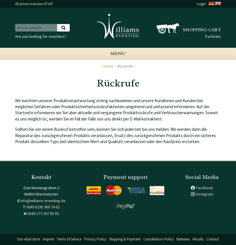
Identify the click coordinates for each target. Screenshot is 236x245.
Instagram (204, 194)
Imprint (48, 239)
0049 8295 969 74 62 (43, 207)
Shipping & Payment (125, 239)
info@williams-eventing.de (42, 200)
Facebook (204, 187)
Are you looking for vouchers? (40, 36)
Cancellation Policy (158, 239)
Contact (212, 239)
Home (108, 66)
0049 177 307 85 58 (43, 213)
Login (201, 3)
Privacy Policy (95, 239)
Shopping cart (202, 30)
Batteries (183, 239)
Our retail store (28, 239)
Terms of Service (69, 239)
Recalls (198, 239)
